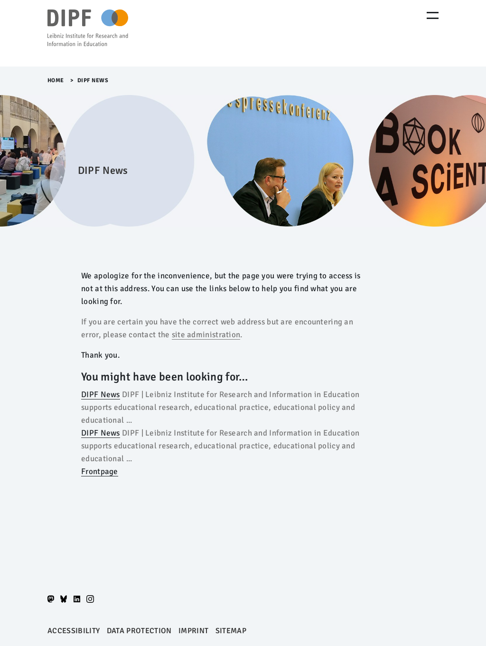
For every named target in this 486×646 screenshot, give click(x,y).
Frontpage (99, 471)
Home (55, 80)
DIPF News (100, 394)
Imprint (193, 631)
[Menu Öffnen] (433, 15)
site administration (206, 335)
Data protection (139, 631)
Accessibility (73, 631)
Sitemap (230, 631)
